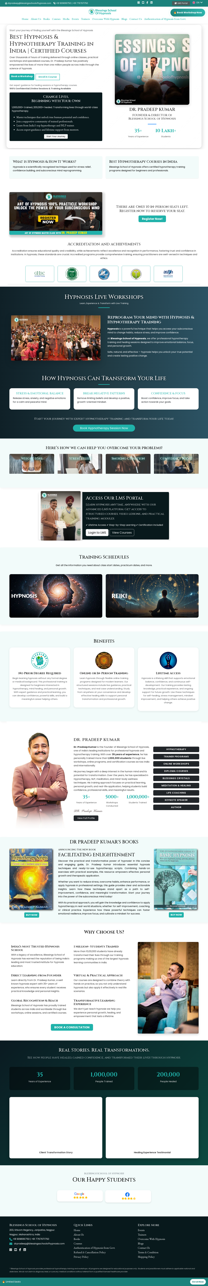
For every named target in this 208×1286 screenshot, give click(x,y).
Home (25, 19)
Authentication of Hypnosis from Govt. (165, 19)
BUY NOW (31, 915)
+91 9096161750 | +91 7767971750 (70, 3)
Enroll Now (198, 1281)
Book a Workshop (22, 76)
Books (46, 19)
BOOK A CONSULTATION (72, 1027)
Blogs (124, 19)
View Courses (122, 533)
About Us (36, 19)
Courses (56, 19)
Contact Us (135, 19)
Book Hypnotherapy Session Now (104, 428)
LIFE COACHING (176, 792)
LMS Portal (180, 3)
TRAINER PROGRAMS (176, 756)
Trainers (85, 19)
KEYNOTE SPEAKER (176, 800)
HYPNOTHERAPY (176, 749)
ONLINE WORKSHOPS (176, 763)
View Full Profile (86, 818)
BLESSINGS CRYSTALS (176, 778)
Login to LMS (97, 533)
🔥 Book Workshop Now (188, 12)
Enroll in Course (48, 77)
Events (75, 19)
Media (66, 19)
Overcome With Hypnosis (105, 19)
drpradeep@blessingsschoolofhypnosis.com (28, 3)
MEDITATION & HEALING (176, 785)
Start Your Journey (56, 136)
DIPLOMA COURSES (176, 771)
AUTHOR (176, 807)
